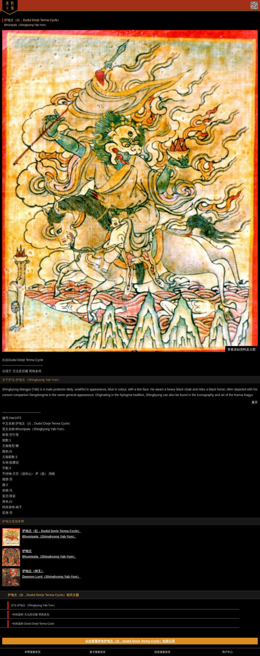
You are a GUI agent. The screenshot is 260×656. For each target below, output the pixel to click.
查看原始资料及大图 (241, 349)
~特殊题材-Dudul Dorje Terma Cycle (32, 623)
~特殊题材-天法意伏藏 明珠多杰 (30, 614)
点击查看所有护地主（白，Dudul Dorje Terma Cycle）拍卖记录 (130, 641)
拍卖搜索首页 (162, 652)
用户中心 (227, 652)
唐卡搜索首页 (98, 652)
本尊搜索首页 (33, 652)
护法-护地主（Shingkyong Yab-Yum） (33, 605)
